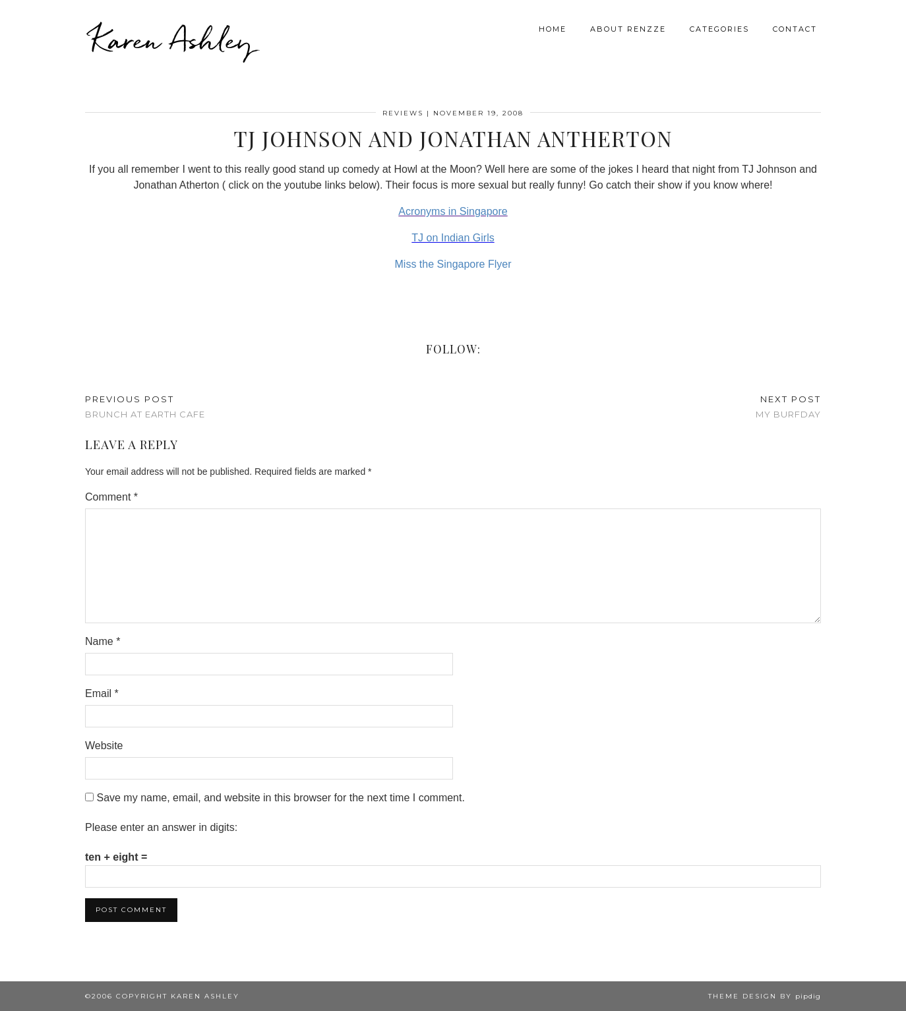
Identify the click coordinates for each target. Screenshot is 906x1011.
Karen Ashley (172, 39)
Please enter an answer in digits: (161, 827)
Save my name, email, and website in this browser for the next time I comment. (280, 797)
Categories (719, 29)
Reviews (402, 113)
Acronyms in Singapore (452, 211)
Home (552, 29)
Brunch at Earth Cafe (145, 406)
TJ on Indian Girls (452, 237)
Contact (795, 29)
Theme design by (764, 996)
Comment (111, 497)
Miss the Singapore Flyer (453, 264)
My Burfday (788, 406)
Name (102, 641)
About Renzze (628, 29)
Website (104, 745)
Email (102, 693)
